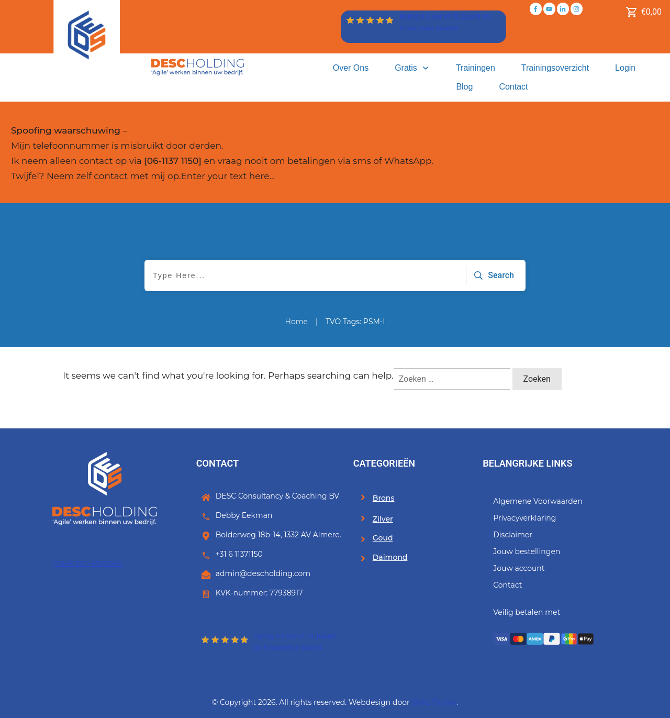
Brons (384, 498)
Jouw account (518, 568)
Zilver (383, 519)
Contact (507, 585)
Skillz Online (433, 702)
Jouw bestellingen (526, 551)
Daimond (390, 557)
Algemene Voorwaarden (538, 501)
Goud (383, 538)
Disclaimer (512, 534)
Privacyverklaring (524, 518)
